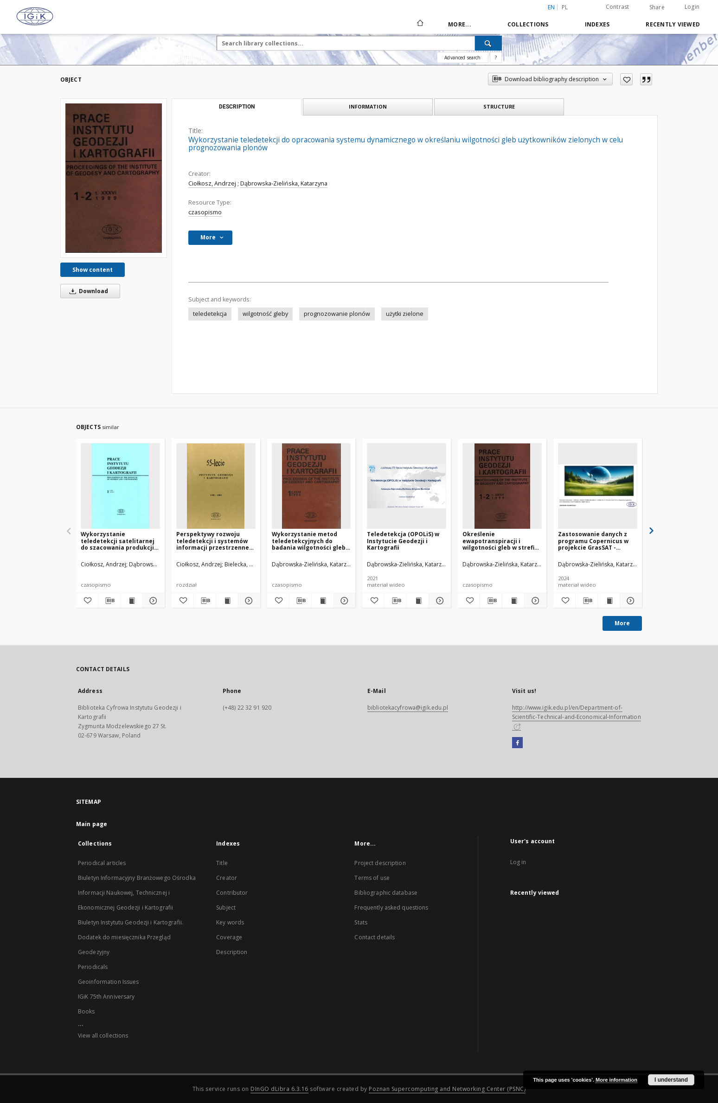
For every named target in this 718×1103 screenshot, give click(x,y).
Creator (226, 878)
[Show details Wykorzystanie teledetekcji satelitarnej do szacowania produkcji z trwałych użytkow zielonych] (152, 601)
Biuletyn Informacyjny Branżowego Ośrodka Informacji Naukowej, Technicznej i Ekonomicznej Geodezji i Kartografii (137, 892)
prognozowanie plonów (337, 314)
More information (616, 1080)
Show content (92, 270)
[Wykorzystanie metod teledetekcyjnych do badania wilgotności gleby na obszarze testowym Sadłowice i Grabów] (311, 486)
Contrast (617, 7)
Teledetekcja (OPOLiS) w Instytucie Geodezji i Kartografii (403, 540)
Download (87, 291)
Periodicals (93, 967)
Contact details (374, 937)
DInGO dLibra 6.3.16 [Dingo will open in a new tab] (279, 1089)
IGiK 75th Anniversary (106, 996)
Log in (518, 862)
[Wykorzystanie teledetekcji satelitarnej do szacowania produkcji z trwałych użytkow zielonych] (120, 486)
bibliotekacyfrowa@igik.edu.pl (407, 708)
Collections (528, 24)
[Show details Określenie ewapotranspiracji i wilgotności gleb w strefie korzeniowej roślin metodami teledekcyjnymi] (534, 601)
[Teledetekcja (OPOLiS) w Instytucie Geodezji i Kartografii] (406, 486)
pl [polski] (565, 7)
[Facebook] (517, 743)
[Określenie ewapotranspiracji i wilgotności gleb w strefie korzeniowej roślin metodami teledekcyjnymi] (502, 486)
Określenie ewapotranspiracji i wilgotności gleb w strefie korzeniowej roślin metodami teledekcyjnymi (501, 540)
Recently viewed (673, 24)
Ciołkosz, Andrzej (212, 183)
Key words (230, 922)
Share (657, 7)
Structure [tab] (499, 106)
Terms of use (371, 878)
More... (459, 24)
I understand (671, 1080)
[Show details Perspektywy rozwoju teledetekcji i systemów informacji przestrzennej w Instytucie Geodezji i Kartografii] (248, 601)
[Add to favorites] (626, 79)
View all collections (103, 1035)
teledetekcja (210, 314)
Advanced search (462, 57)
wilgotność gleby (265, 314)
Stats (360, 922)
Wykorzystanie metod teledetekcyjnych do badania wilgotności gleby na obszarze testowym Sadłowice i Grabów (310, 540)
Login (692, 7)
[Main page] (419, 24)
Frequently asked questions (391, 907)
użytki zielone (404, 314)
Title (222, 863)
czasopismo (205, 212)
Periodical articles (102, 863)
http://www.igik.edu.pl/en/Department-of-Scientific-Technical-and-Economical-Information (576, 717)
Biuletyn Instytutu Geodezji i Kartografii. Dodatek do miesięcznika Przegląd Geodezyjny (130, 937)
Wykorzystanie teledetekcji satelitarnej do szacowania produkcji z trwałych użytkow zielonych (120, 540)
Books (86, 1011)
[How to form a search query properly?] (496, 57)
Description (231, 952)
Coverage (229, 937)
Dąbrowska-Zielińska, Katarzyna (283, 183)
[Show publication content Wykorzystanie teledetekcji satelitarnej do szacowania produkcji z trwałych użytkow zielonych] (131, 601)
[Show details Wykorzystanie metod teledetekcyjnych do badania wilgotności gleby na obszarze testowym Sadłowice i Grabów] (343, 601)
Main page (91, 824)
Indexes (597, 24)
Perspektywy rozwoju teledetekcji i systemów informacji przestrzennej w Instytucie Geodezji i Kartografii (213, 540)
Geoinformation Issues (108, 982)
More (622, 623)
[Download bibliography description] (109, 601)
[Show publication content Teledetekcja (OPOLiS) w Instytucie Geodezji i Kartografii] (418, 601)
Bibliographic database (385, 893)
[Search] (488, 43)
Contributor (232, 893)
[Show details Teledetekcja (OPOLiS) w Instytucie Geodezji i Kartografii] (438, 601)
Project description (379, 863)
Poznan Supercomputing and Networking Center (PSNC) (447, 1089)
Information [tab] (368, 106)
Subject (226, 907)
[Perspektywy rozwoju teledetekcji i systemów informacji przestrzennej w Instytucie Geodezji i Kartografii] (216, 486)
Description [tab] (237, 106)
